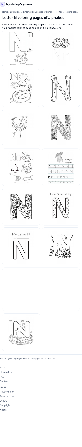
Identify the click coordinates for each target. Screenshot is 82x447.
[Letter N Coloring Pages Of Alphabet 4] (61, 167)
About (3, 409)
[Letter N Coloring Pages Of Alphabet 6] (61, 206)
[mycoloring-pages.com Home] (16, 4)
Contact (4, 381)
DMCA (3, 400)
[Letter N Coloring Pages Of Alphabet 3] (21, 167)
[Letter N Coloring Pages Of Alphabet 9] (21, 332)
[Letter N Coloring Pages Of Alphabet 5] (21, 206)
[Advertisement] (41, 289)
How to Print (6, 372)
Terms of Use (7, 396)
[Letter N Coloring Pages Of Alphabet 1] (21, 48)
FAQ (2, 376)
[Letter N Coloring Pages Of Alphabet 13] (21, 127)
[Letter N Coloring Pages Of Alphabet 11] (21, 88)
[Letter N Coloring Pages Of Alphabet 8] (61, 246)
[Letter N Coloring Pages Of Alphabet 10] (61, 48)
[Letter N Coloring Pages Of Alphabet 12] (61, 88)
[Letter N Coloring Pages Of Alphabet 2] (61, 127)
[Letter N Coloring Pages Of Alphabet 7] (21, 246)
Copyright (5, 405)
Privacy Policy (7, 391)
